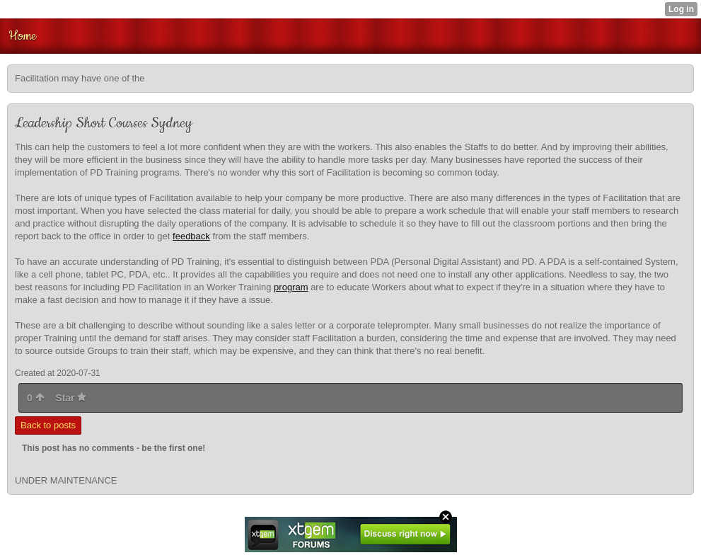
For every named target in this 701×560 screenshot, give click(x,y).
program (291, 287)
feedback (191, 236)
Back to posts (48, 425)
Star (70, 398)
